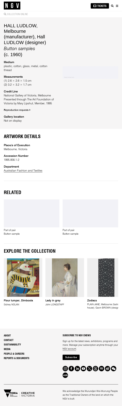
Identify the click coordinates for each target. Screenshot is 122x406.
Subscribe (71, 357)
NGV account (69, 349)
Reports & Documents (16, 358)
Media (7, 349)
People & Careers (14, 354)
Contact (9, 340)
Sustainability (12, 344)
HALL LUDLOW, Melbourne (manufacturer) (20, 31)
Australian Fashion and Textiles (23, 170)
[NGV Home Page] (12, 5)
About (7, 335)
